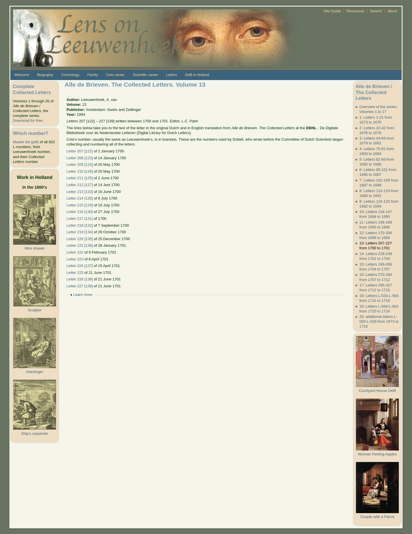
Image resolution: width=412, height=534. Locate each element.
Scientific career (145, 75)
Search (376, 11)
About (392, 11)
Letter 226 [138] (80, 279)
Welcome (21, 75)
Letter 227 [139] (80, 286)
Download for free (27, 120)
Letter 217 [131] (80, 218)
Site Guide (332, 11)
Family (92, 75)
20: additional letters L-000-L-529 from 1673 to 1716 (379, 321)
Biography (45, 75)
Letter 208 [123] (80, 158)
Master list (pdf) (26, 142)
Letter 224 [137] (80, 266)
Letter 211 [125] (80, 178)
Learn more (82, 294)
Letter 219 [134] (80, 232)
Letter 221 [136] (80, 245)
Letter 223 (75, 259)
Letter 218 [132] (80, 225)
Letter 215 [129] (80, 205)
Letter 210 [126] (80, 171)
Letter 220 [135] (80, 239)
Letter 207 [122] (80, 151)
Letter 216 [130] (80, 212)
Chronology (70, 75)
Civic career (115, 75)
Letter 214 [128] (80, 198)
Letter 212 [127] (80, 185)
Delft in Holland (197, 75)
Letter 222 (75, 252)
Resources (355, 11)
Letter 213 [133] (80, 192)
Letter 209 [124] (80, 164)
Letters (171, 75)
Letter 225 (75, 272)
